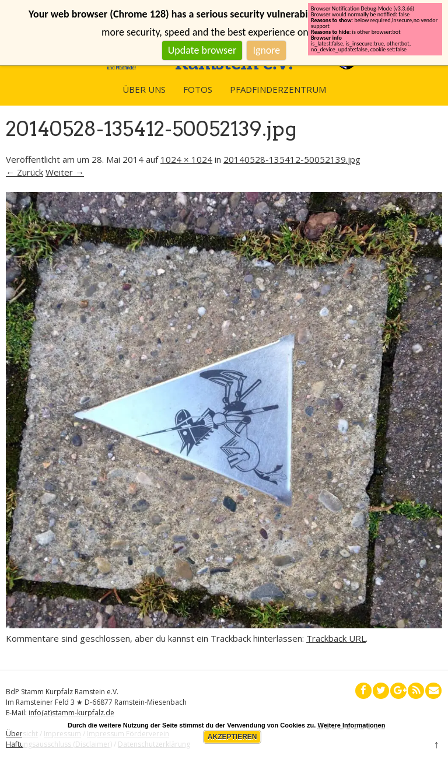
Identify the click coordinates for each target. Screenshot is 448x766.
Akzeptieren (232, 737)
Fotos (197, 89)
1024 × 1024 (186, 159)
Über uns (144, 89)
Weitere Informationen (351, 725)
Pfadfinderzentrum (278, 89)
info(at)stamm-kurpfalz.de (71, 713)
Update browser (202, 50)
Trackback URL (336, 638)
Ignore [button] (266, 50)
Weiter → (65, 172)
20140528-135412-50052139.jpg (291, 159)
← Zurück (24, 172)
